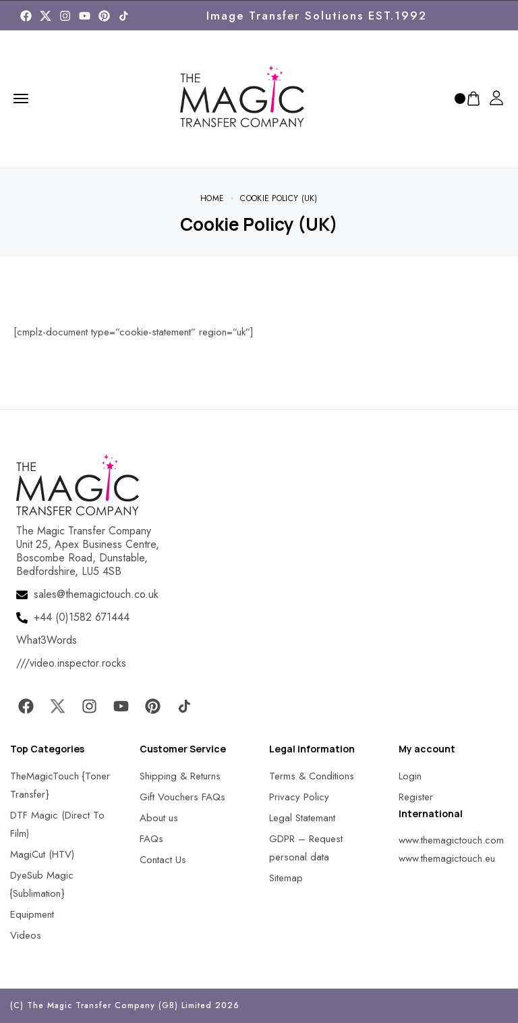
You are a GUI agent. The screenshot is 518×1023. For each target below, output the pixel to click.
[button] (27, 995)
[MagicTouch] (124, 16)
